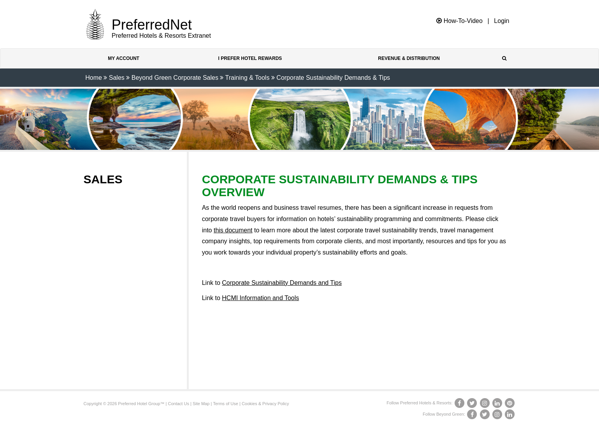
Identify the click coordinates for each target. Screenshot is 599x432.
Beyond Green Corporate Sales (175, 77)
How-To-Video (459, 21)
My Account (123, 58)
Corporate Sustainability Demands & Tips (333, 77)
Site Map (201, 403)
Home (93, 77)
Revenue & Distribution (409, 58)
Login (501, 21)
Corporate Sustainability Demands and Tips (282, 282)
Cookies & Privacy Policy (265, 403)
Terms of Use (225, 403)
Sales (117, 77)
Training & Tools (247, 77)
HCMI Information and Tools (260, 298)
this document (233, 230)
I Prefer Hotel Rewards (250, 58)
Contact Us (178, 403)
